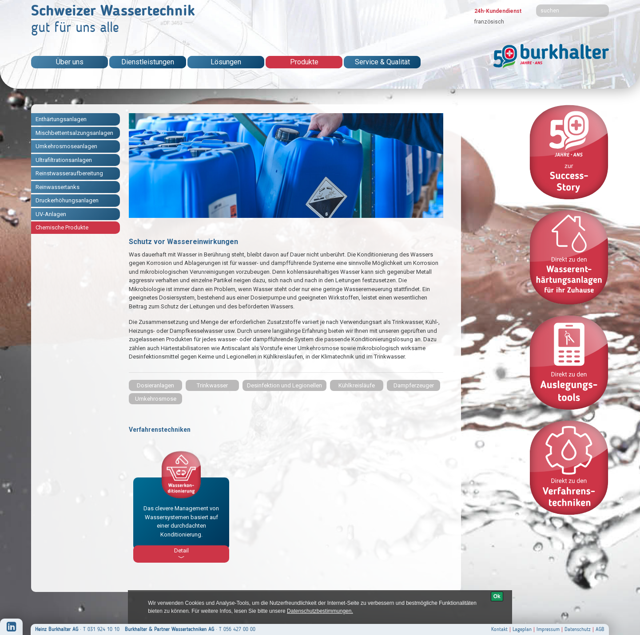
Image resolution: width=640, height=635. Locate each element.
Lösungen (226, 62)
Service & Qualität (382, 62)
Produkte (304, 62)
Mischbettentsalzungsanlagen (74, 133)
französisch (489, 22)
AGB (600, 629)
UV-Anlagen (51, 214)
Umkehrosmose (155, 398)
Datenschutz (577, 629)
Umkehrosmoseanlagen (66, 146)
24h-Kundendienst (497, 11)
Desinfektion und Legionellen (284, 385)
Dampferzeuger (414, 385)
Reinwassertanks (58, 187)
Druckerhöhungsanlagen (67, 200)
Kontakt (499, 629)
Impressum (548, 629)
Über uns (69, 62)
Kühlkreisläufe (356, 385)
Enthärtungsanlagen (61, 119)
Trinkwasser (212, 385)
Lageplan (522, 629)
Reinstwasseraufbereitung (69, 173)
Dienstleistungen (147, 62)
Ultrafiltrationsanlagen (64, 160)
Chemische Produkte (62, 227)
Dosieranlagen (155, 385)
